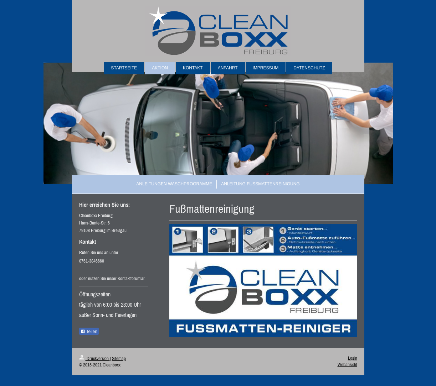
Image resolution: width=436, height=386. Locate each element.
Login (352, 358)
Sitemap (119, 358)
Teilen (89, 331)
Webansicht (347, 364)
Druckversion (94, 358)
